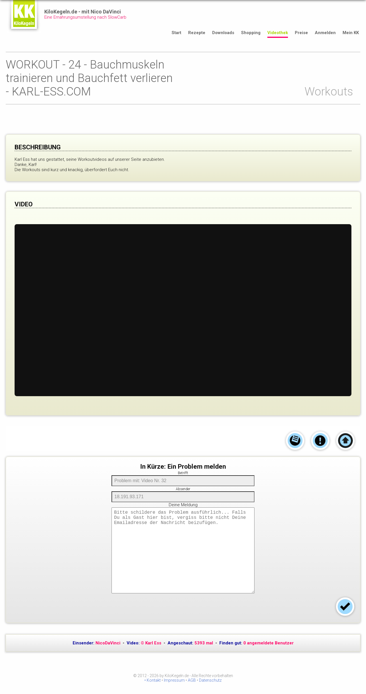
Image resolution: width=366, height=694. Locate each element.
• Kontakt (152, 680)
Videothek (277, 32)
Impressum (174, 680)
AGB (192, 680)
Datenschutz (210, 680)
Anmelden (325, 32)
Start (176, 32)
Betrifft (183, 473)
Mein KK (351, 32)
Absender (183, 489)
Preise (301, 32)
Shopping (250, 32)
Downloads (223, 32)
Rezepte (196, 32)
